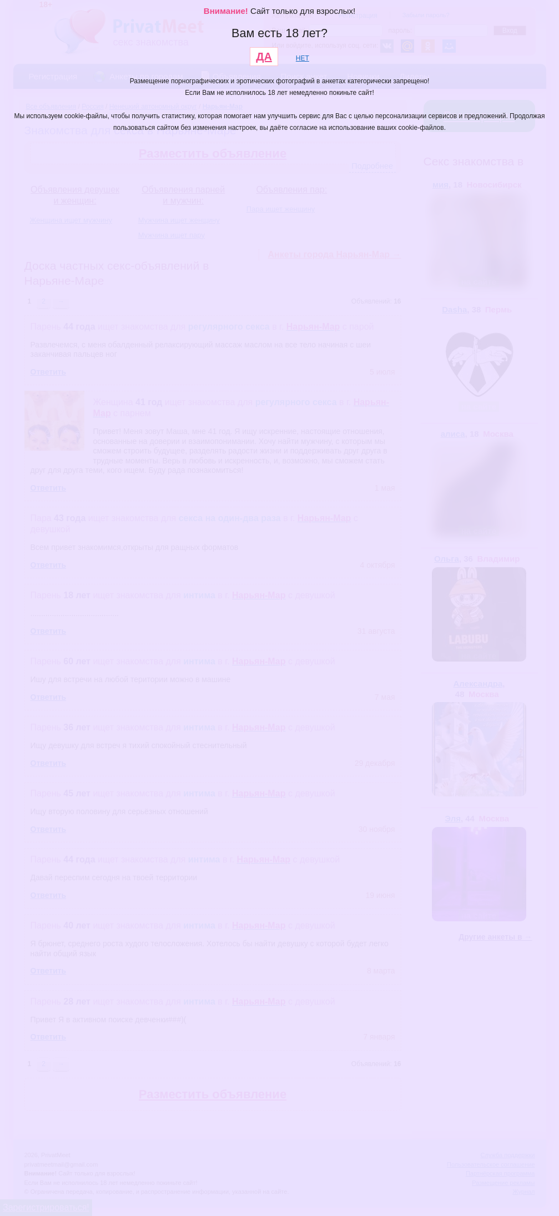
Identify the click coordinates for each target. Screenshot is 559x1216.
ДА (264, 57)
